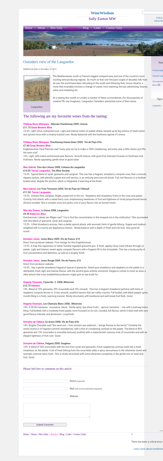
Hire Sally (56, 28)
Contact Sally (114, 28)
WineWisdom (102, 13)
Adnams (35, 285)
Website (74, 396)
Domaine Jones (31, 239)
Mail (86, 388)
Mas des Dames (31, 210)
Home (28, 28)
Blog (85, 28)
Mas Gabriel (29, 167)
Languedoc (156, 106)
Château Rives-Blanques (36, 124)
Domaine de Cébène (33, 322)
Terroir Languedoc (40, 170)
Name (77, 381)
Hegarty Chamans (32, 282)
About (41, 28)
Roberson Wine (38, 214)
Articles (73, 28)
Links (97, 28)
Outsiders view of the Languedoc (48, 62)
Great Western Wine (41, 127)
